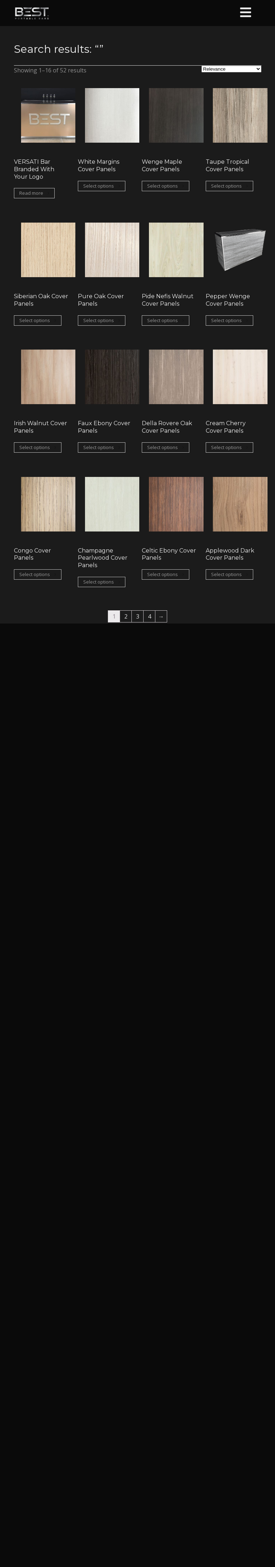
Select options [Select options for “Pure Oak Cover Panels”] (98, 320)
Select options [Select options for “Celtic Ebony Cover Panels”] (162, 574)
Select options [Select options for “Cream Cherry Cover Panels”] (226, 447)
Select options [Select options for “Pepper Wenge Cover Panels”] (226, 320)
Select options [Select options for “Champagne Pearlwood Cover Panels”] (98, 582)
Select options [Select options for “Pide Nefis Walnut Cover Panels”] (162, 320)
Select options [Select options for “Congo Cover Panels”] (34, 574)
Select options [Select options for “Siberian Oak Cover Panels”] (34, 320)
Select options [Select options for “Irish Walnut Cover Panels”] (34, 447)
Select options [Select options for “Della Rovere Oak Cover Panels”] (162, 447)
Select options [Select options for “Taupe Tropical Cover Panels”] (226, 186)
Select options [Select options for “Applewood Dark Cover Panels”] (226, 574)
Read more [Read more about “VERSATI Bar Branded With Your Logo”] (31, 193)
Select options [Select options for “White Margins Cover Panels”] (98, 186)
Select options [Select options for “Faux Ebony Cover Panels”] (98, 447)
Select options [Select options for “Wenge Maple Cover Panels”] (162, 186)
